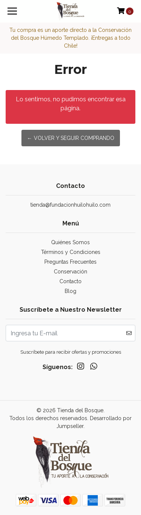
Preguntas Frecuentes (70, 262)
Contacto (70, 281)
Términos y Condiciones (70, 252)
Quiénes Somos (70, 242)
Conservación (70, 272)
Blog (70, 291)
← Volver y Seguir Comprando (70, 138)
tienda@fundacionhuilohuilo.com (70, 205)
